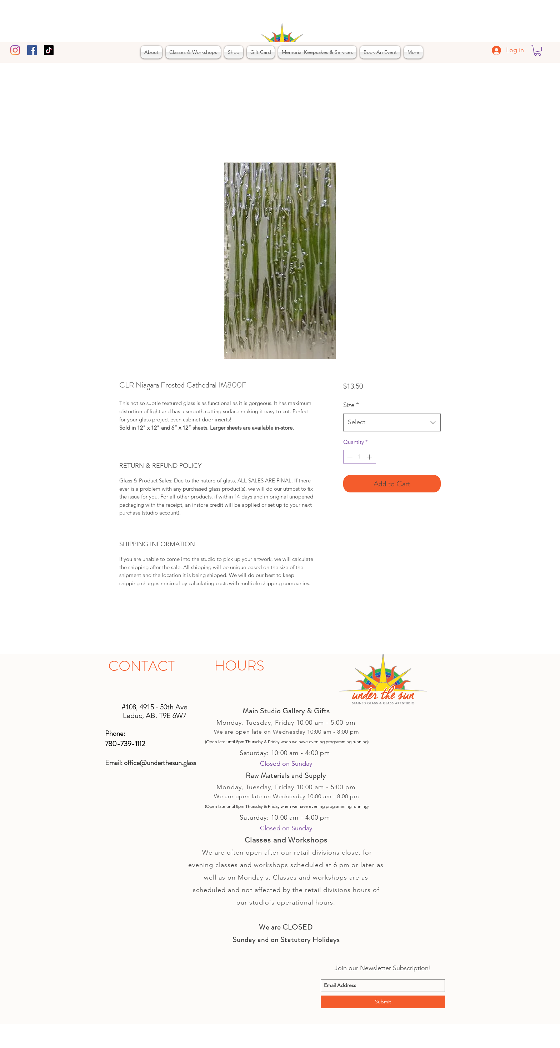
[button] (537, 50)
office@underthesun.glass (160, 763)
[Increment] (370, 457)
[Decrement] (349, 457)
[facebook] (32, 50)
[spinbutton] (359, 457)
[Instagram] (15, 50)
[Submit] (383, 1002)
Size (351, 405)
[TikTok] (49, 50)
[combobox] (392, 422)
